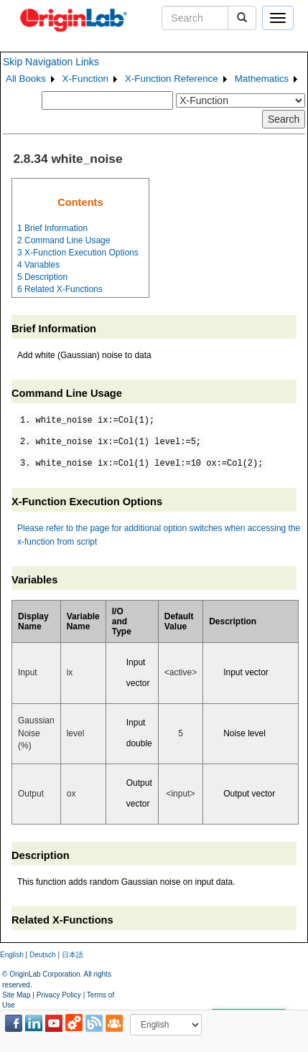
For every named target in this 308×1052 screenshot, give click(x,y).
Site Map (16, 995)
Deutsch (42, 955)
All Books (26, 78)
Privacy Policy (59, 995)
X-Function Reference (171, 78)
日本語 (72, 955)
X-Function (85, 78)
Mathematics (262, 78)
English (12, 955)
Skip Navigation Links (51, 61)
